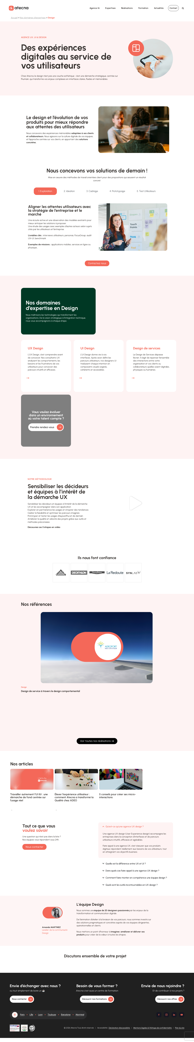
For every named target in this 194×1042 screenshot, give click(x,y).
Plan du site (179, 1028)
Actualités (159, 8)
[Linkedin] (174, 1014)
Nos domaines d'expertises (33, 17)
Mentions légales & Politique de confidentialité (152, 1028)
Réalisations (127, 8)
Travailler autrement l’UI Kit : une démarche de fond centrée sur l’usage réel (29, 797)
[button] (136, 503)
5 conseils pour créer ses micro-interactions (117, 796)
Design (24, 687)
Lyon (40, 1014)
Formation (143, 8)
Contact (173, 8)
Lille (31, 1014)
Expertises (110, 8)
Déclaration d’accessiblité (119, 1028)
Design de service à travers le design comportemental (50, 691)
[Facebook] (159, 1014)
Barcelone (66, 1014)
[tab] (45, 191)
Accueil (14, 17)
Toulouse (52, 1014)
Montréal (80, 1014)
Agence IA (95, 8)
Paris (22, 1014)
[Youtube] (181, 1014)
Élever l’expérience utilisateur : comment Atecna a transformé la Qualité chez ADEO (74, 797)
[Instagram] (166, 1014)
